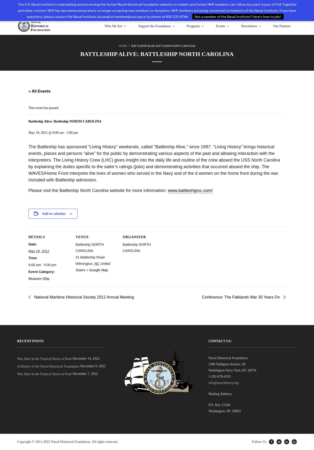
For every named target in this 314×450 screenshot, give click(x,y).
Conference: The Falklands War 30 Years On (241, 297)
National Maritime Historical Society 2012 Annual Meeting (83, 297)
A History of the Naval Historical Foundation (48, 366)
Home (123, 45)
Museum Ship (39, 279)
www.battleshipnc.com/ (190, 190)
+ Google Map (97, 270)
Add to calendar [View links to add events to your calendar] (53, 214)
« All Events (39, 91)
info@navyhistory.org (224, 383)
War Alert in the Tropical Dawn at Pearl (44, 359)
